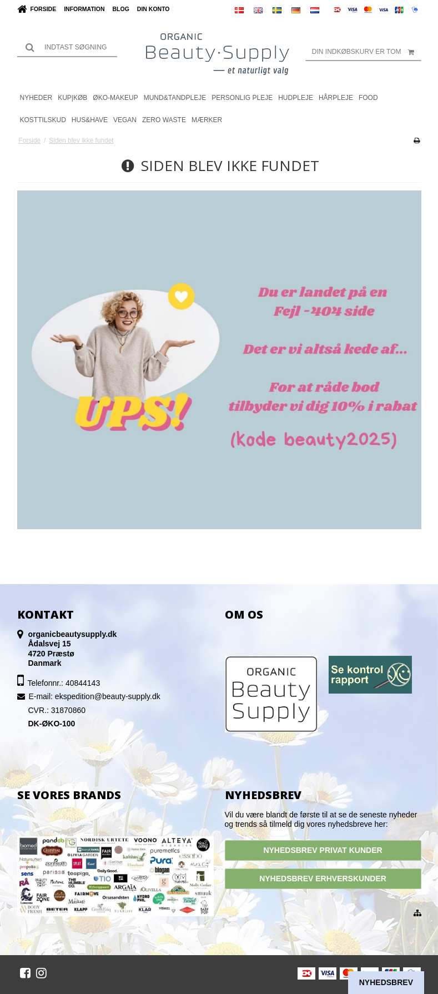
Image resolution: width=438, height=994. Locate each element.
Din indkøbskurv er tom (366, 51)
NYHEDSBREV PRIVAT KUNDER (322, 850)
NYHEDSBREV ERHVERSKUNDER (322, 878)
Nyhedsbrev (386, 982)
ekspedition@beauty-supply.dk (107, 696)
